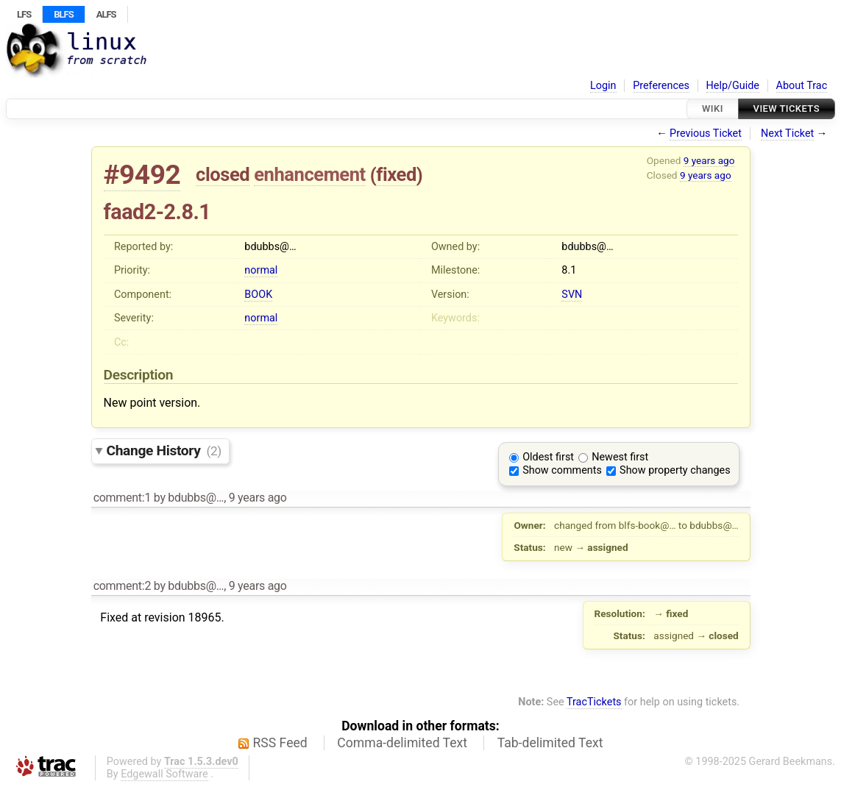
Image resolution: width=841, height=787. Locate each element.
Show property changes (675, 470)
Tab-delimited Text (550, 743)
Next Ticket (787, 133)
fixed (396, 174)
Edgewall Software (164, 774)
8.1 (568, 270)
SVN (571, 294)
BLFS (63, 14)
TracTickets (594, 702)
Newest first (620, 457)
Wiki (712, 108)
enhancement (310, 174)
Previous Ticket (706, 133)
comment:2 (122, 586)
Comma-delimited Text (402, 743)
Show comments (562, 470)
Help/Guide (732, 85)
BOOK (258, 294)
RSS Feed (280, 743)
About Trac (802, 85)
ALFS (106, 14)
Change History (164, 450)
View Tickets (786, 108)
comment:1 (122, 498)
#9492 (142, 174)
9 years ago (709, 160)
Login (603, 85)
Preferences (661, 85)
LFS (24, 14)
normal (260, 270)
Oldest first (548, 457)
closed (222, 174)
